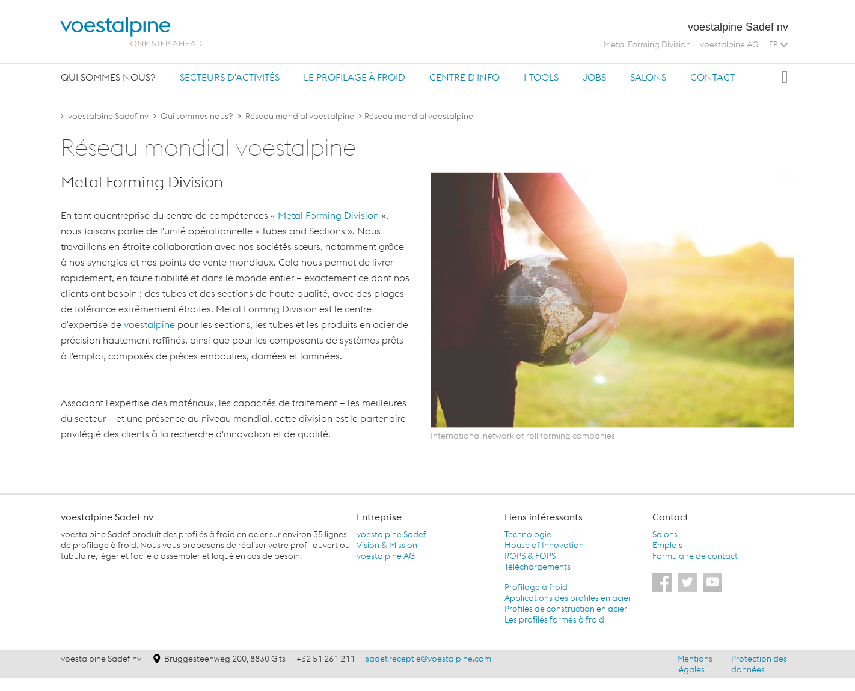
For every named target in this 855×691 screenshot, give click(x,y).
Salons (648, 77)
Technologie (527, 534)
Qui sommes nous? (108, 77)
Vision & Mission (387, 545)
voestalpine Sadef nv (108, 116)
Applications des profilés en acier (567, 597)
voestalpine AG (729, 44)
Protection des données (759, 664)
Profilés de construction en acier (565, 608)
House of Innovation (544, 545)
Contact (712, 77)
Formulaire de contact (695, 555)
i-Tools (541, 77)
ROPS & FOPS (530, 555)
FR (778, 44)
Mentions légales (694, 664)
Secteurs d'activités (230, 77)
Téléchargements (537, 566)
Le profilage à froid (354, 77)
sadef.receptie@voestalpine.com (428, 658)
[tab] (108, 77)
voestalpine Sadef (391, 534)
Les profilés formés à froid (554, 619)
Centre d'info (464, 77)
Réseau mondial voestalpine (299, 116)
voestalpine (149, 324)
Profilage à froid (536, 587)
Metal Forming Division (647, 44)
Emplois (667, 545)
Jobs (594, 77)
